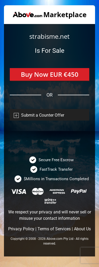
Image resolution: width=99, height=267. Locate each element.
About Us (82, 228)
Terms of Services (54, 228)
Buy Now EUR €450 (49, 74)
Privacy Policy (21, 228)
